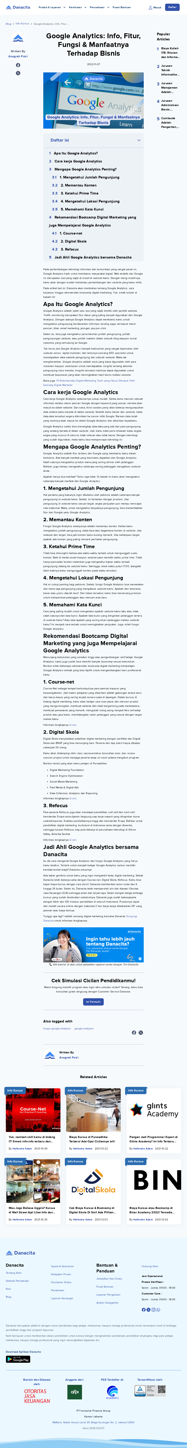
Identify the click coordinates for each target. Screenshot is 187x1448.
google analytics (84, 1028)
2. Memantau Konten (79, 185)
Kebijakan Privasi (61, 1274)
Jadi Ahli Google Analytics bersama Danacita (93, 257)
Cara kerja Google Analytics (78, 161)
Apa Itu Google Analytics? (76, 153)
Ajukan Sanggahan (107, 1302)
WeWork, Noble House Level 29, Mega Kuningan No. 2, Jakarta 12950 (93, 1422)
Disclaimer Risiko (61, 1282)
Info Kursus (22, 23)
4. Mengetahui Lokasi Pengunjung (90, 201)
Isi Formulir (93, 1001)
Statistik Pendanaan (17, 1280)
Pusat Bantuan (122, 7)
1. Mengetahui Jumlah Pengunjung (90, 177)
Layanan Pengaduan (108, 1294)
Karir (8, 1288)
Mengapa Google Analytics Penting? (86, 169)
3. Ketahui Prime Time (79, 193)
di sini (72, 724)
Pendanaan (57, 1290)
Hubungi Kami (150, 1266)
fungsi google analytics (57, 1028)
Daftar (172, 7)
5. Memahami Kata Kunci (82, 209)
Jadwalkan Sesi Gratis (109, 1278)
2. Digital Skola (74, 241)
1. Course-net (71, 233)
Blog (8, 23)
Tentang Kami (14, 1272)
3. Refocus (70, 249)
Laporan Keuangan (62, 1298)
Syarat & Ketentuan (62, 1266)
